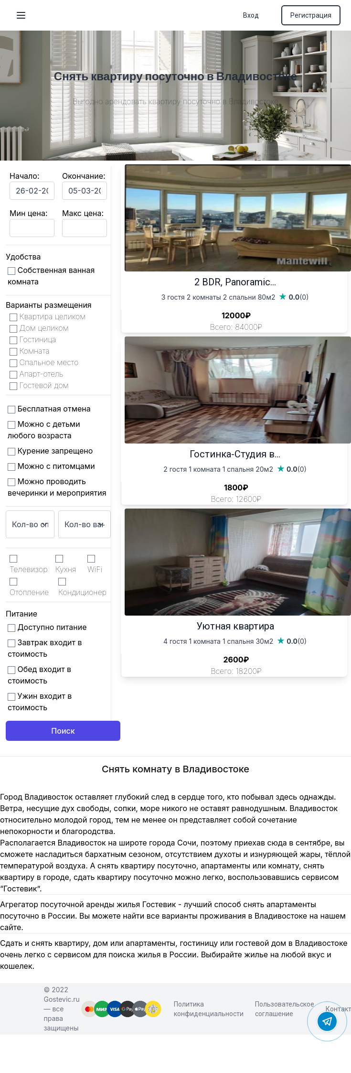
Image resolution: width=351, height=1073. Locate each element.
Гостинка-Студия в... (235, 454)
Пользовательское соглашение (284, 1009)
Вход (251, 15)
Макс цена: (83, 213)
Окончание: (84, 176)
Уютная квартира (235, 626)
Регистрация (310, 15)
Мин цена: (28, 213)
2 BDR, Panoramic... (235, 282)
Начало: (25, 176)
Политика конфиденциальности (209, 1009)
